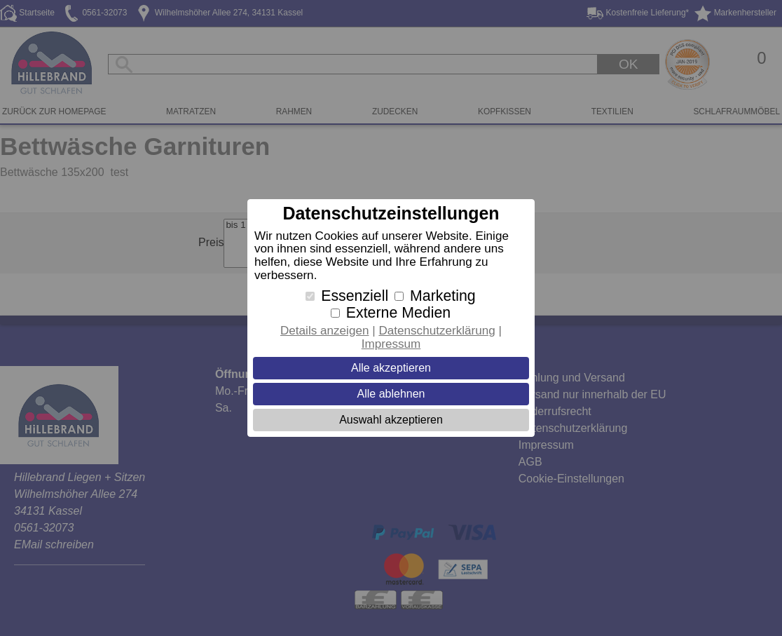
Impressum (391, 344)
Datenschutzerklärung (436, 330)
